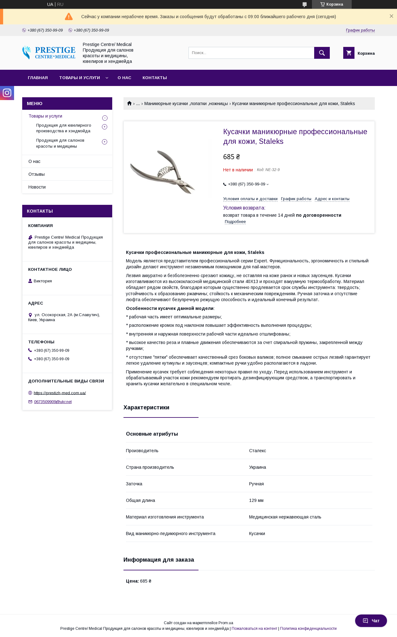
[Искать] (322, 53)
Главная (38, 77)
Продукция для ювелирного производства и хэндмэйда (63, 128)
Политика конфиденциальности (308, 628)
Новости (37, 187)
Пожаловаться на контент (254, 628)
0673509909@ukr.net (53, 401)
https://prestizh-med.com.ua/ (60, 392)
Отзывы (36, 174)
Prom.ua (226, 623)
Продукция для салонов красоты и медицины (60, 143)
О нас (124, 77)
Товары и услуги (79, 77)
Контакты (155, 77)
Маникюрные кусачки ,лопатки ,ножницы (186, 103)
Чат (371, 621)
